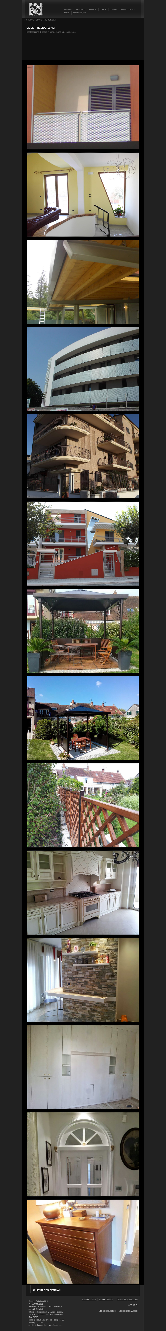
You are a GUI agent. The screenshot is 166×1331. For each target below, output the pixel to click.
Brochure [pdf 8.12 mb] (127, 1299)
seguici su (133, 1305)
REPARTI (92, 9)
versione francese (128, 1311)
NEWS (66, 13)
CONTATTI (113, 9)
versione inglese (107, 1311)
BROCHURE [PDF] (79, 13)
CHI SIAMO (68, 9)
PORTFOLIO (80, 9)
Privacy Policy (106, 1299)
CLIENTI (103, 9)
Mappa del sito (89, 1299)
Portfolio (28, 19)
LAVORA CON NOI (127, 9)
